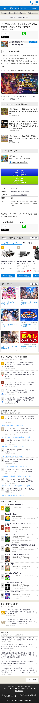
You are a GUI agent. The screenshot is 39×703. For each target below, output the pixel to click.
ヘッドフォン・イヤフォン (11, 243)
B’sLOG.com (19, 691)
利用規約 (20, 686)
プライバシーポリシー (9, 688)
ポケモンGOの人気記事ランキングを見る (13, 495)
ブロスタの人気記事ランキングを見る (12, 456)
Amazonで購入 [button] (8, 276)
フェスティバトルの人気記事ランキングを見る (14, 466)
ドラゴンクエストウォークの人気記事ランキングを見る (17, 437)
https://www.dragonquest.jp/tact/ (20, 191)
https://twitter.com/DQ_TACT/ (19, 195)
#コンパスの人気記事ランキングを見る (12, 425)
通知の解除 (21, 688)
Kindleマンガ (27, 243)
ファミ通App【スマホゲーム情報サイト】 (13, 13)
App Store (19, 172)
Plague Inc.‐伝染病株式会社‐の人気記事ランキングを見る (16, 476)
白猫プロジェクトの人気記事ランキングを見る (14, 446)
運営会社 (27, 686)
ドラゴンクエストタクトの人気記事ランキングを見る (16, 485)
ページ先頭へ (33, 680)
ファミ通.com (31, 688)
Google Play (19, 180)
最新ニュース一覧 (33, 13)
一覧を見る (34, 238)
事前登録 (13, 17)
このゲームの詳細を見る (19, 162)
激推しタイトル (23, 17)
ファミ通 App (8, 3)
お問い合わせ (11, 686)
